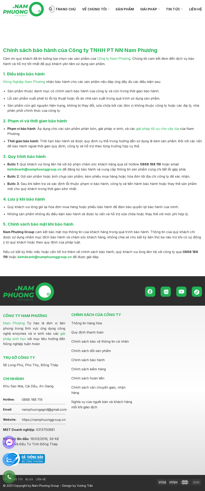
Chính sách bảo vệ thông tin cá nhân (100, 341)
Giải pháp (150, 9)
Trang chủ (65, 9)
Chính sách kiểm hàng (88, 369)
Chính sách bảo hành (88, 360)
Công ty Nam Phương (113, 58)
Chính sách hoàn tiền (87, 378)
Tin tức (174, 9)
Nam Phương (14, 323)
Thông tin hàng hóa (86, 323)
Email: (7, 409)
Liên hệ (195, 9)
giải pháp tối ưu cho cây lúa (157, 129)
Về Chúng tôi (95, 9)
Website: (9, 419)
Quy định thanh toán (87, 332)
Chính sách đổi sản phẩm (91, 351)
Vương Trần (85, 485)
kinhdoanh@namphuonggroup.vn (34, 169)
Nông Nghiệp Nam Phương (24, 82)
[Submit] (50, 9)
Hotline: (9, 399)
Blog (29, 479)
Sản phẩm (125, 9)
